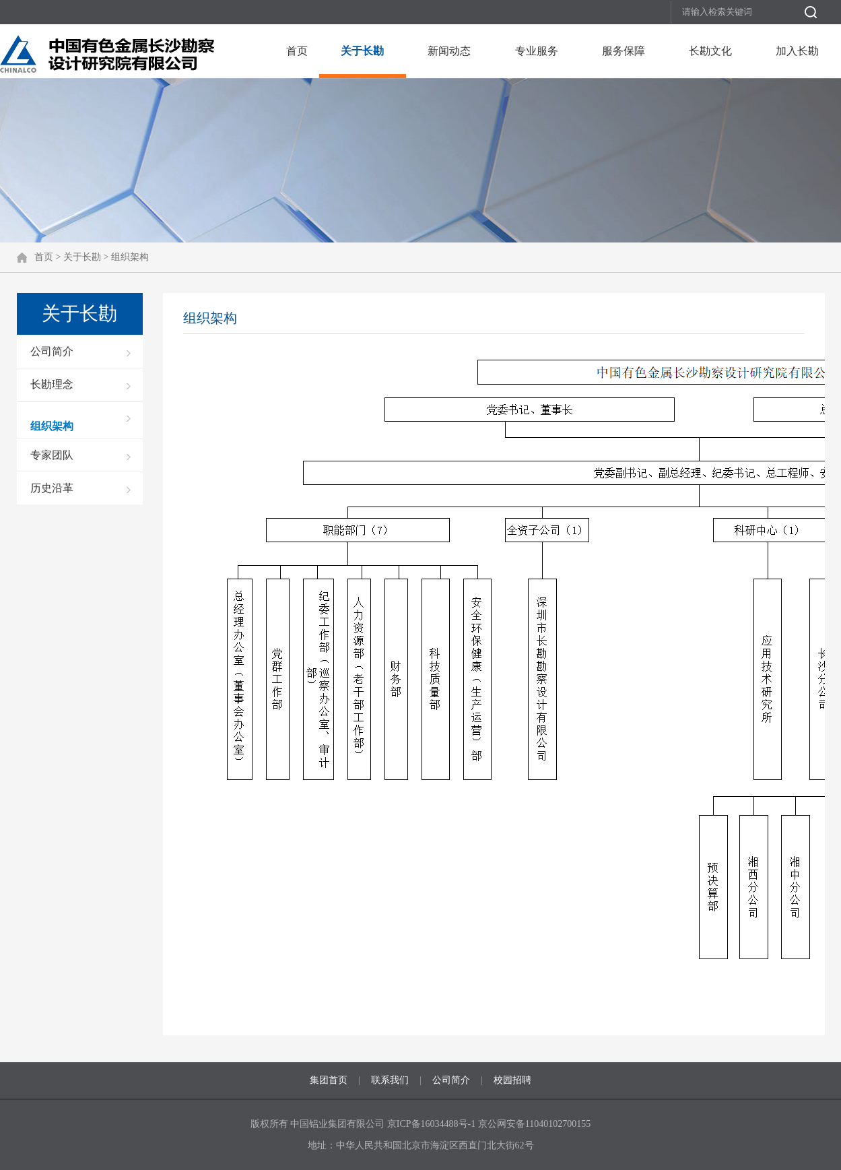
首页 (297, 51)
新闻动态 (449, 51)
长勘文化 (710, 51)
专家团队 (51, 455)
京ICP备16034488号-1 (432, 1124)
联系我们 (390, 1080)
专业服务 (536, 51)
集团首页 (328, 1080)
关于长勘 (362, 51)
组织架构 (130, 257)
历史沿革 (51, 488)
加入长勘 (797, 51)
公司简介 (51, 351)
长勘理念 (51, 384)
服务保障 (623, 51)
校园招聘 (512, 1080)
